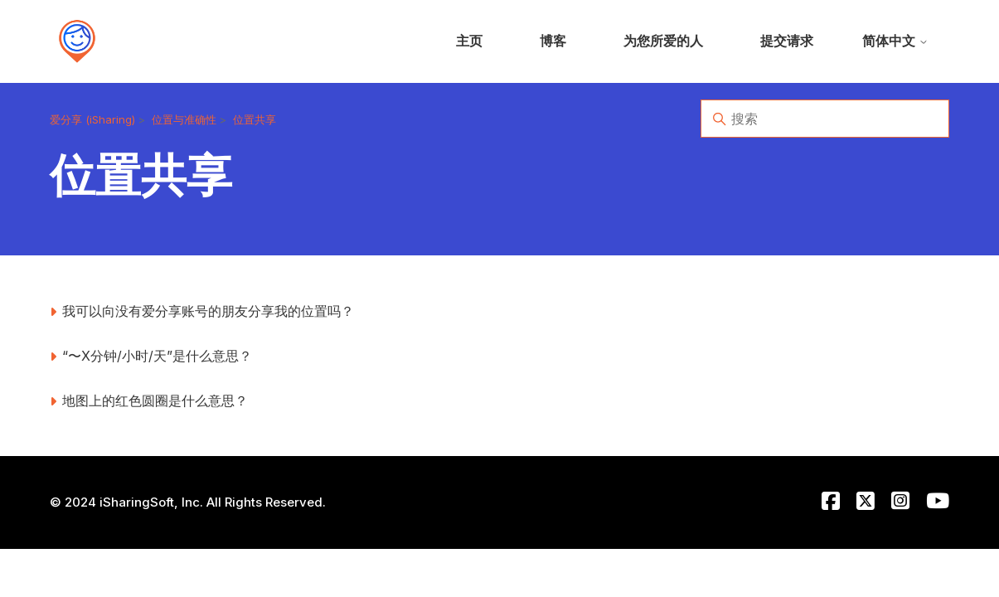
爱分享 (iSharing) (92, 119)
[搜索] (824, 118)
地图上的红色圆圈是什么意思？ (155, 400)
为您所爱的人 (663, 40)
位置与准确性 (184, 119)
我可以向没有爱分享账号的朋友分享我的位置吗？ (208, 311)
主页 (469, 40)
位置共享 (254, 119)
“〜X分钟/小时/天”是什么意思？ (157, 355)
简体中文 (895, 40)
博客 (553, 40)
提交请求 (786, 40)
